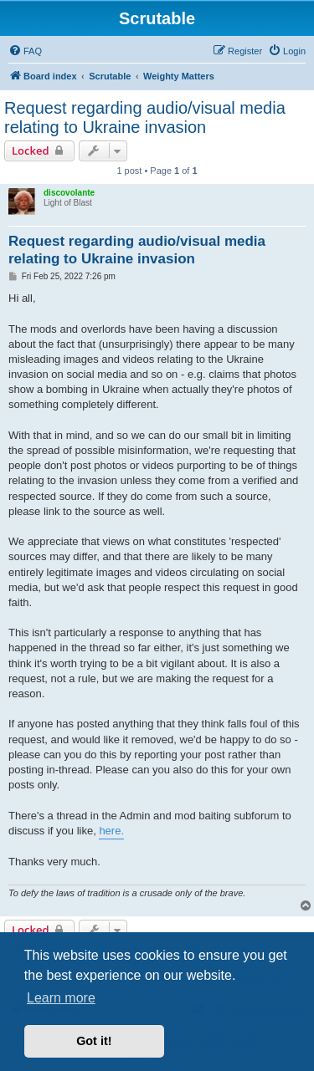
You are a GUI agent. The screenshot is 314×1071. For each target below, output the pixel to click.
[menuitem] (25, 51)
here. (111, 830)
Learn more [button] (61, 998)
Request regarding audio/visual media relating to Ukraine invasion (145, 117)
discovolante (69, 192)
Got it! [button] (93, 1041)
